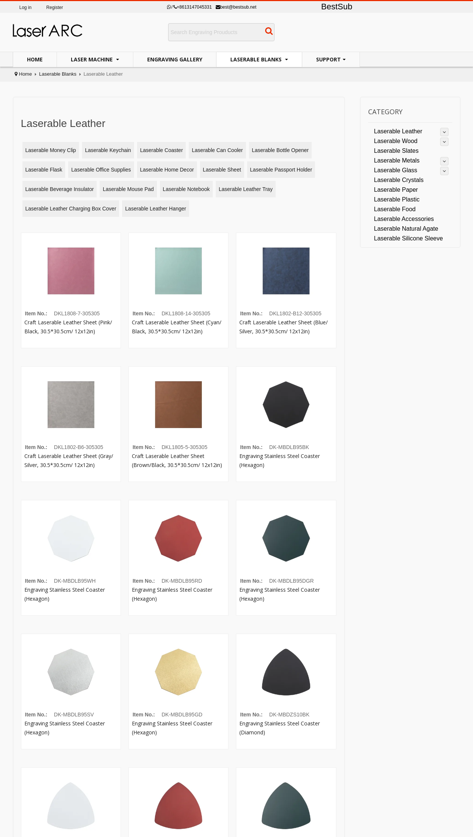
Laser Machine (92, 59)
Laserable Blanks (256, 59)
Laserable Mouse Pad (128, 189)
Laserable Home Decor (167, 170)
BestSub (336, 6)
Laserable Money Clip (50, 150)
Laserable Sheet (222, 170)
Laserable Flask (44, 170)
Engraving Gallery (174, 59)
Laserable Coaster (161, 150)
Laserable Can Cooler (217, 150)
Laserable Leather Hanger (155, 209)
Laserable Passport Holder (281, 170)
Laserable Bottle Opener (280, 150)
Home (35, 59)
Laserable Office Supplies (101, 170)
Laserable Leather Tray (246, 189)
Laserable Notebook (186, 189)
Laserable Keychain (108, 150)
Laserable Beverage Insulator (59, 189)
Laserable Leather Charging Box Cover (70, 209)
